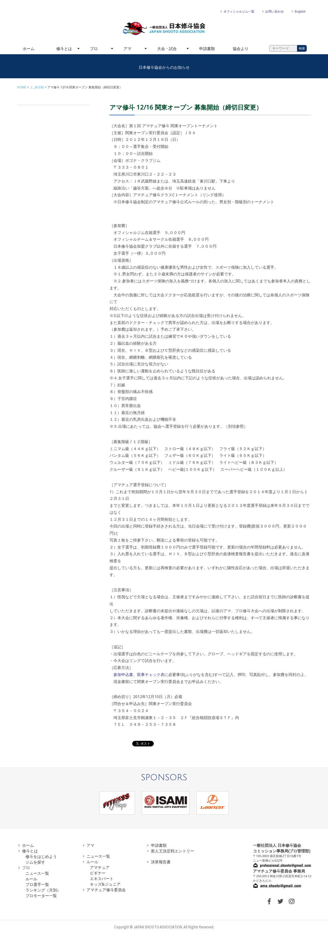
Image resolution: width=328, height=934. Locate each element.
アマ (127, 48)
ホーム (28, 48)
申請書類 (207, 48)
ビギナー (98, 873)
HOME (21, 87)
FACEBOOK (269, 901)
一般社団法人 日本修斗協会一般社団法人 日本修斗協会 (164, 28)
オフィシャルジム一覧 (239, 11)
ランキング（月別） (43, 890)
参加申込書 (123, 674)
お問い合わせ (274, 11)
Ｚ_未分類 (37, 87)
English (300, 11)
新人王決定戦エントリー (172, 850)
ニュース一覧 (37, 873)
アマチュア (100, 867)
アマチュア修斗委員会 (106, 889)
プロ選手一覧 (37, 884)
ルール (31, 878)
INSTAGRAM (291, 901)
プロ (94, 48)
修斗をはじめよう (41, 856)
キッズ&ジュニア (105, 884)
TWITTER (280, 901)
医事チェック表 (150, 674)
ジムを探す (35, 862)
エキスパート (101, 878)
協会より (240, 48)
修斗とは (64, 48)
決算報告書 (161, 861)
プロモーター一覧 (41, 895)
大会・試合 (167, 48)
